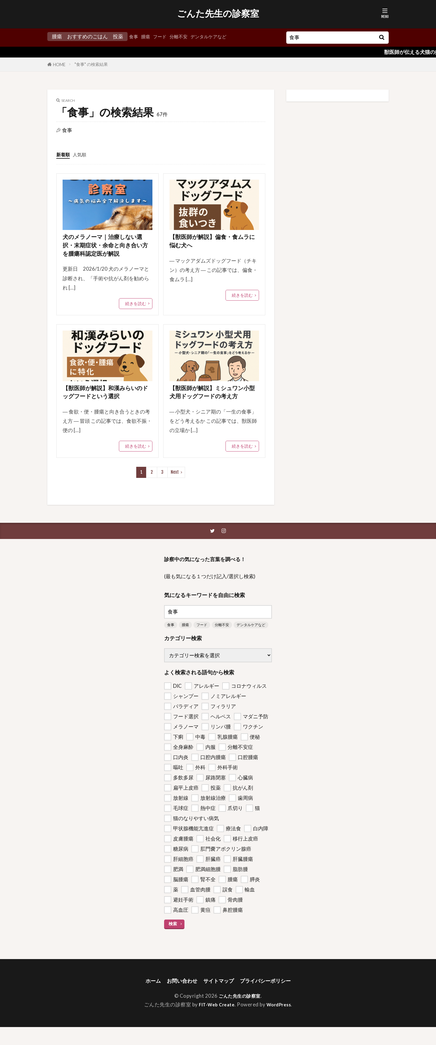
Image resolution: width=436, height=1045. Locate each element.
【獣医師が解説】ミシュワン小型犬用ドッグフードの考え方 (213, 402)
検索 (173, 940)
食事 (134, 36)
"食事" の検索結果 (91, 64)
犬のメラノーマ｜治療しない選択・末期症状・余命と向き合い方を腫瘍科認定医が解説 (107, 247)
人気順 (82, 154)
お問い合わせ (178, 998)
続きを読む (135, 307)
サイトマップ (218, 998)
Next (175, 488)
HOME (59, 64)
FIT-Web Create (215, 1022)
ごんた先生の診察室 (218, 13)
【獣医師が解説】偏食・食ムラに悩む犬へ (212, 242)
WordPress (281, 1022)
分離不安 (184, 36)
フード (163, 36)
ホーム (146, 998)
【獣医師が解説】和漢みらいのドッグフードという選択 (106, 397)
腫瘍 (147, 36)
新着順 (64, 154)
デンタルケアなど (217, 36)
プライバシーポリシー (269, 998)
